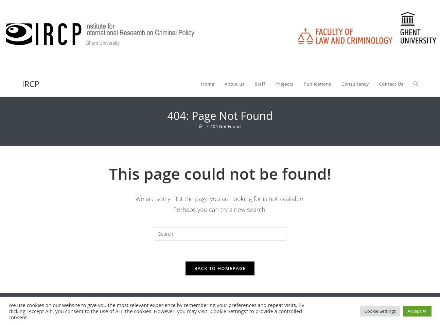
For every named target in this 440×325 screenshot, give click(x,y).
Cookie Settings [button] (380, 311)
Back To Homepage (220, 268)
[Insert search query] (220, 234)
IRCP (30, 83)
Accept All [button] (417, 311)
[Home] (201, 126)
